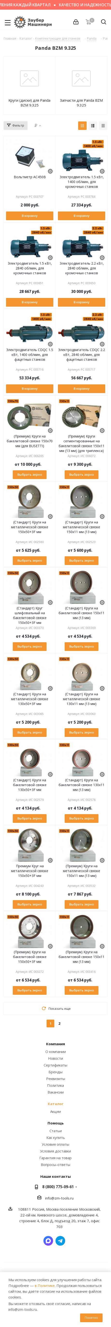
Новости (55, 1058)
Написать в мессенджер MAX (48, 1241)
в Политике (45, 1285)
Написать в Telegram (60, 1241)
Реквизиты (55, 1078)
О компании (55, 1051)
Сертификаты (55, 1065)
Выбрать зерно (29, 474)
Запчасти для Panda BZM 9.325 (81, 102)
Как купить (55, 1137)
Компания (55, 1043)
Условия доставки (55, 1151)
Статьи (55, 1130)
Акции (55, 1111)
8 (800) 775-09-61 (58, 1186)
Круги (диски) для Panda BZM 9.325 (29, 102)
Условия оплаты (55, 1144)
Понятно (91, 1317)
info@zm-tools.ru (59, 1198)
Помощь (56, 1123)
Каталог (55, 1103)
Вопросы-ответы (55, 1164)
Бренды (55, 1071)
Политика (55, 1085)
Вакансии (56, 1092)
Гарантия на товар (55, 1157)
